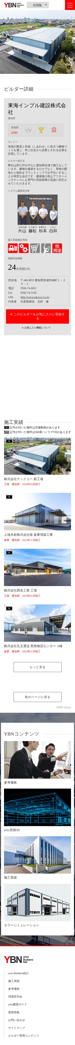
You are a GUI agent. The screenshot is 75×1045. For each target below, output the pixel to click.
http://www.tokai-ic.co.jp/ (35, 297)
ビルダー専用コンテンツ (23, 1035)
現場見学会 (15, 996)
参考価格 (13, 988)
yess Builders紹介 (18, 973)
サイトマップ (16, 1027)
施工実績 (13, 981)
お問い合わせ (16, 1020)
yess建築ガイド (17, 1004)
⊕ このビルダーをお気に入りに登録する (37, 316)
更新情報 (13, 1012)
